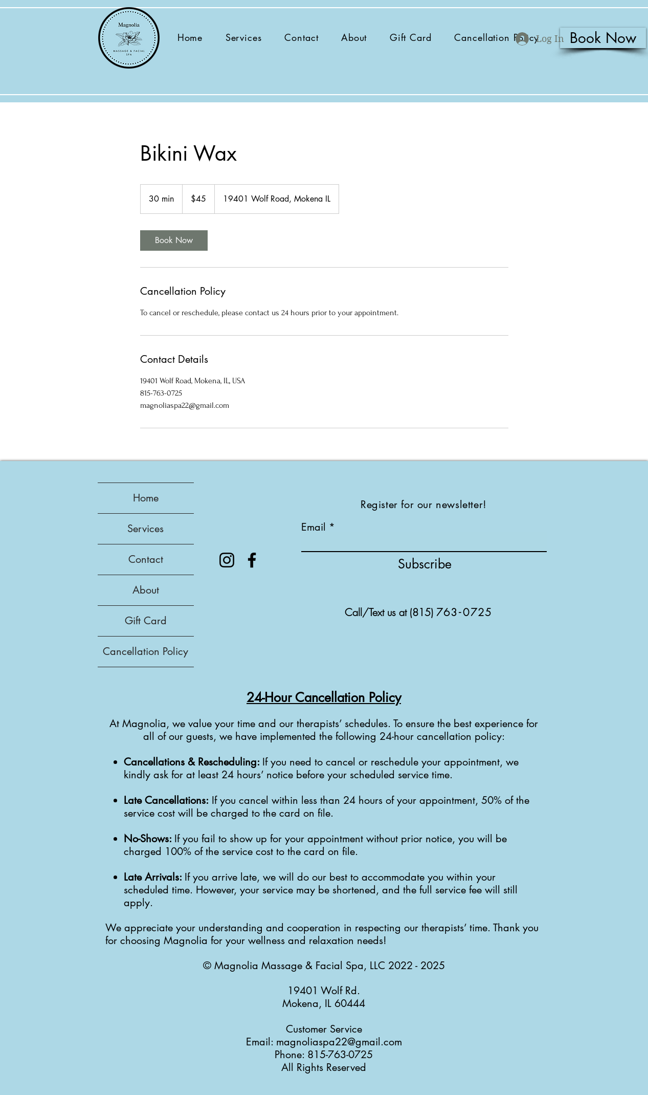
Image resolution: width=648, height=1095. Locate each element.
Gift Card (146, 620)
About (145, 590)
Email (313, 527)
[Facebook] (252, 560)
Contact (145, 559)
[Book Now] (603, 38)
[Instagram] (227, 560)
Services (145, 528)
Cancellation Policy (145, 651)
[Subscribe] (425, 564)
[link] (174, 240)
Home (146, 498)
